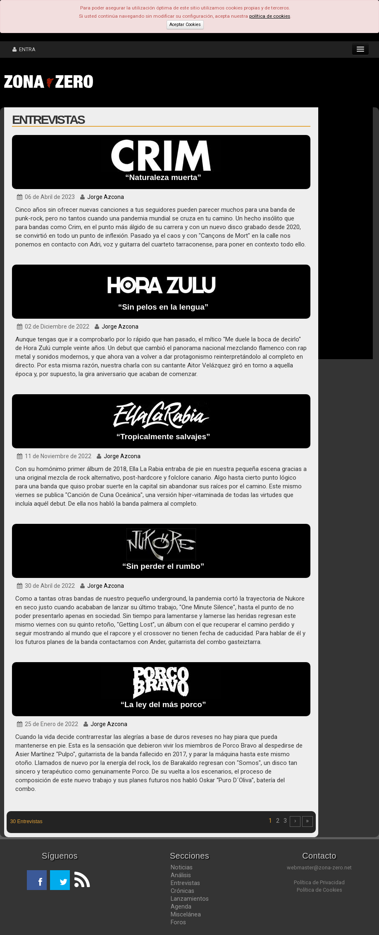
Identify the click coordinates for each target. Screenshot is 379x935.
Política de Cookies (319, 890)
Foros (178, 922)
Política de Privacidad (319, 882)
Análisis (181, 875)
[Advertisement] (225, 82)
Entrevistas (185, 883)
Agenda (181, 906)
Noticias (182, 867)
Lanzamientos (190, 898)
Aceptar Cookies (185, 24)
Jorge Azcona (105, 197)
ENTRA (24, 49)
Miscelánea (186, 914)
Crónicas (182, 891)
